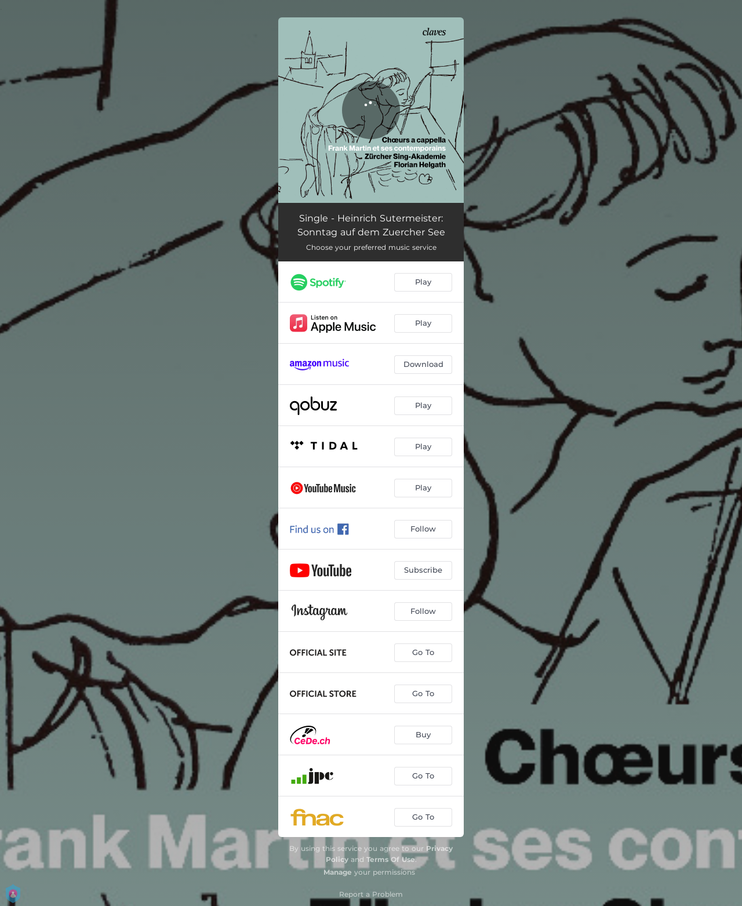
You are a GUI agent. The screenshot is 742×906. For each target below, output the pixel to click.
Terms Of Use (390, 859)
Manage (337, 872)
